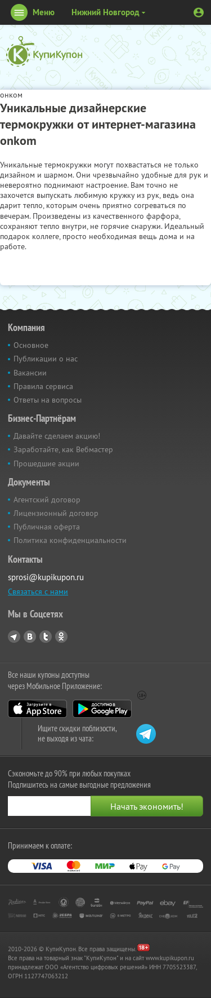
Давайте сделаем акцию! (57, 436)
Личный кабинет (199, 12)
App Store (37, 709)
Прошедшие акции (46, 463)
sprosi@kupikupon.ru (46, 577)
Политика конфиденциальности (70, 540)
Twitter (45, 636)
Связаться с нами (38, 591)
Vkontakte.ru (30, 636)
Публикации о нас (46, 359)
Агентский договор (47, 499)
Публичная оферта (47, 527)
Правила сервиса (43, 386)
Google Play (102, 709)
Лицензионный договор (56, 513)
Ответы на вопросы (48, 400)
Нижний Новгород (105, 12)
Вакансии (30, 373)
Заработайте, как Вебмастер (63, 449)
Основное (31, 345)
